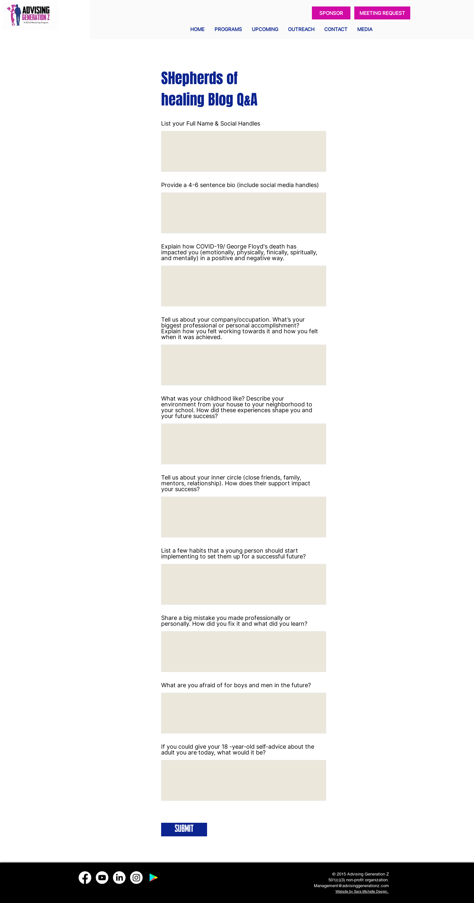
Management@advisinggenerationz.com (351, 885)
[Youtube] (102, 877)
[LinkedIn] (119, 877)
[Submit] (184, 829)
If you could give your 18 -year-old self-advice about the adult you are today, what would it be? (237, 749)
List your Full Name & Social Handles (210, 124)
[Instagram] (136, 877)
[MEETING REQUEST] (382, 12)
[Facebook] (85, 877)
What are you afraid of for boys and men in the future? (236, 685)
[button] (228, 29)
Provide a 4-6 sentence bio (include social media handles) (240, 185)
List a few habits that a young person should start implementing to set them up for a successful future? (233, 553)
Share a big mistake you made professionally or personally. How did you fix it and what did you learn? (234, 621)
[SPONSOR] (331, 12)
